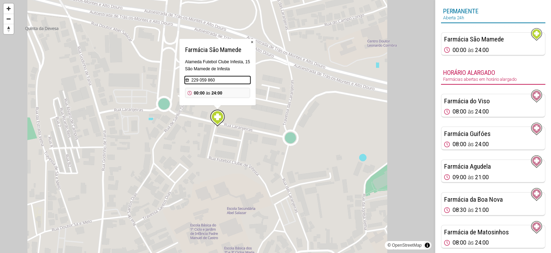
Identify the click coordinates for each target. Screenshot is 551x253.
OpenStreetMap (407, 245)
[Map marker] (217, 118)
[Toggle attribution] (427, 245)
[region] (217, 126)
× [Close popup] (252, 42)
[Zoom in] (9, 9)
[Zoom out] (9, 19)
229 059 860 (203, 80)
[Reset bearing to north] (9, 29)
